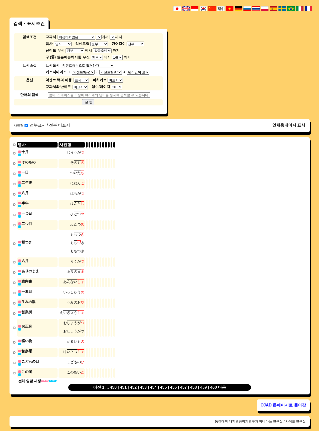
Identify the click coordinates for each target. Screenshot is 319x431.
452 (133, 381)
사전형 (21, 125)
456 (173, 381)
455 (163, 381)
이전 (97, 381)
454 (153, 381)
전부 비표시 (59, 125)
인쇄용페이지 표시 (288, 125)
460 (213, 381)
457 (183, 381)
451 (123, 381)
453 (143, 381)
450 (113, 381)
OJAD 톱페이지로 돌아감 (283, 399)
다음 (222, 381)
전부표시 (38, 125)
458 (193, 381)
